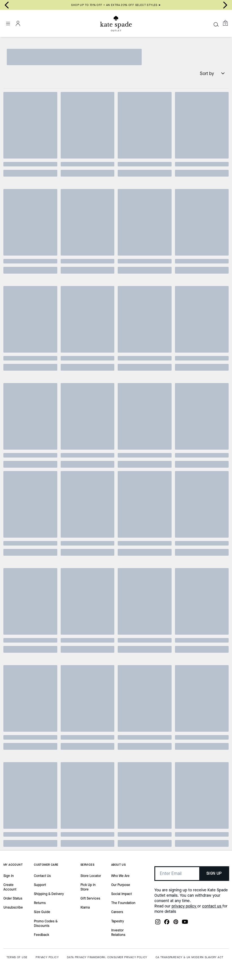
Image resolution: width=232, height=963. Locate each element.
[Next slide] (225, 5)
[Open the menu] (8, 23)
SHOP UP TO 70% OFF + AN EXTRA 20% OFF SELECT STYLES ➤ (116, 5)
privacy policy (184, 906)
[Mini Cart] (225, 23)
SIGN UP (214, 873)
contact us (212, 906)
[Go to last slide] (6, 5)
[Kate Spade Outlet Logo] (116, 23)
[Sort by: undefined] (219, 73)
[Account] (18, 23)
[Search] (216, 24)
